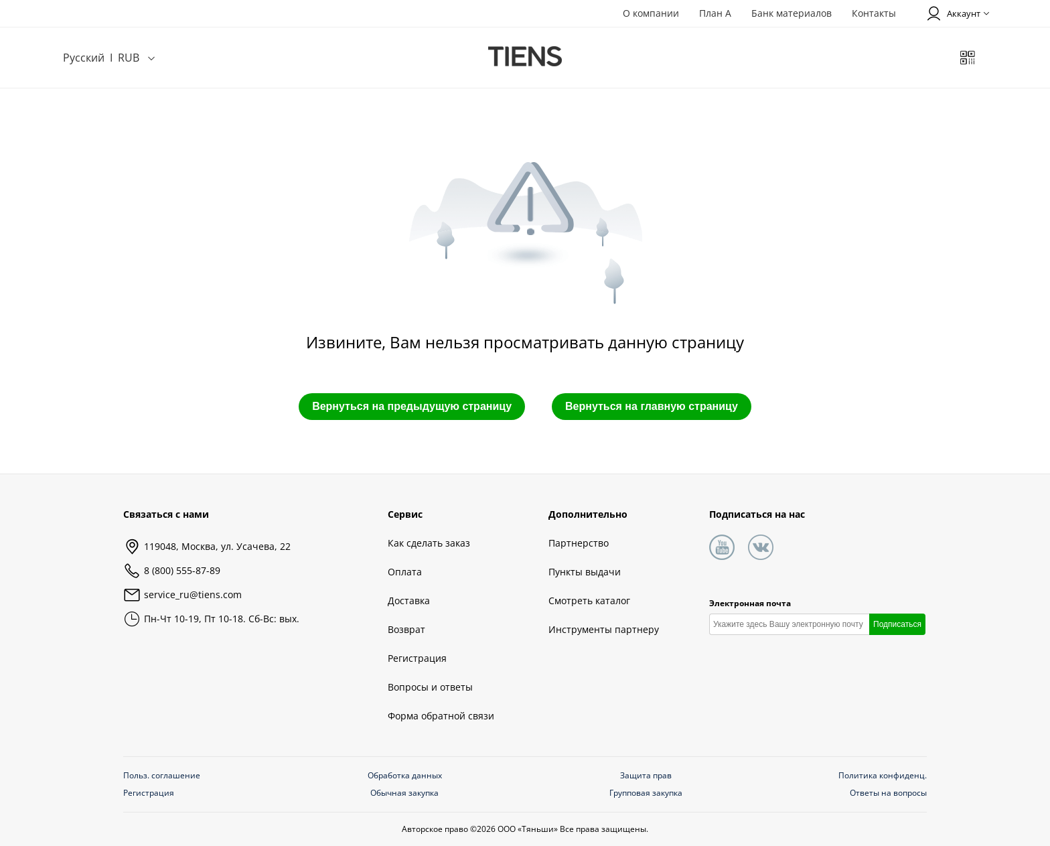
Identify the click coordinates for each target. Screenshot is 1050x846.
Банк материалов (791, 13)
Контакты (874, 13)
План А (715, 13)
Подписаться (897, 624)
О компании (651, 13)
